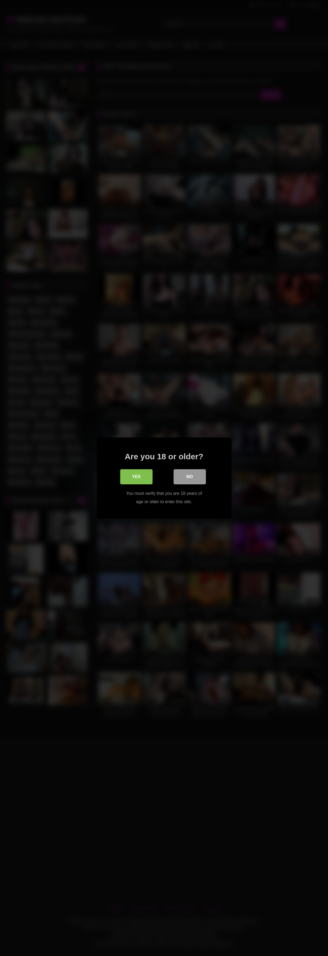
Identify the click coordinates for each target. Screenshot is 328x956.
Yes (136, 476)
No (190, 476)
